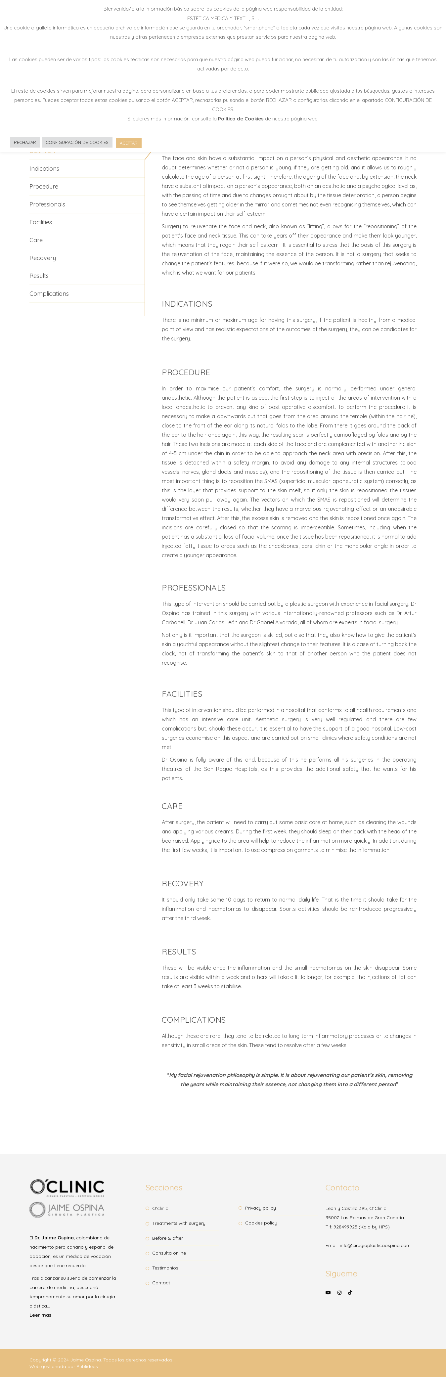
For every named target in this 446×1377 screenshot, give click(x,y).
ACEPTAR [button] (129, 143)
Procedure (43, 186)
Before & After (167, 1238)
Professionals (47, 204)
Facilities (40, 222)
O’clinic (160, 1208)
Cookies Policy (261, 1223)
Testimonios (165, 1268)
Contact (161, 1283)
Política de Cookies (241, 118)
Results (39, 276)
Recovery (42, 258)
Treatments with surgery (178, 1223)
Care (36, 240)
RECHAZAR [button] (25, 142)
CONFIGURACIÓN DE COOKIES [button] (77, 142)
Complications (49, 293)
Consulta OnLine (169, 1253)
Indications (44, 168)
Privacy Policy (260, 1208)
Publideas (87, 1366)
